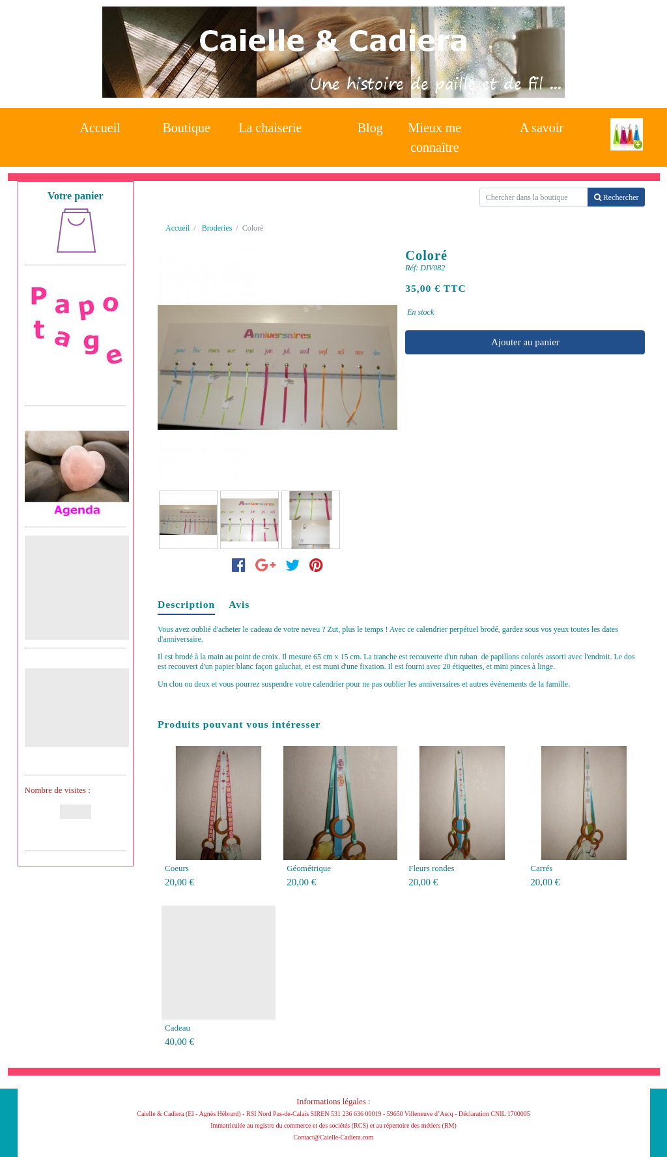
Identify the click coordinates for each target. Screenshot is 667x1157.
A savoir (541, 128)
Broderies (217, 228)
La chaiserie (270, 128)
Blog (370, 128)
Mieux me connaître (435, 134)
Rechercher (616, 197)
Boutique (186, 128)
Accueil (100, 128)
